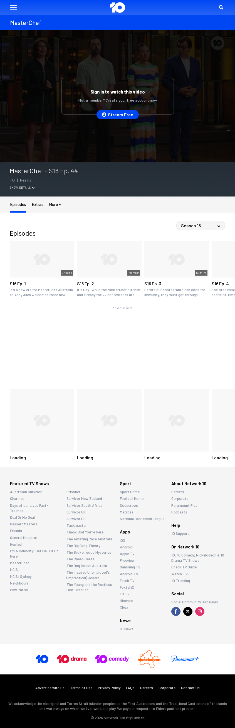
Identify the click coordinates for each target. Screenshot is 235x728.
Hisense (126, 600)
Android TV (129, 573)
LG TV (125, 593)
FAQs (130, 687)
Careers (177, 491)
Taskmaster (76, 525)
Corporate (179, 498)
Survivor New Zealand (84, 498)
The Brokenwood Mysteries (88, 552)
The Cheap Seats (80, 558)
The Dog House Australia (86, 565)
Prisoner (73, 491)
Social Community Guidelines (194, 601)
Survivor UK (76, 512)
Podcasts (179, 512)
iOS (122, 540)
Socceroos (129, 505)
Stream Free (117, 114)
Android (126, 547)
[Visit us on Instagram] (199, 611)
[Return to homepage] (117, 7)
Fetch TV (127, 580)
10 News (126, 628)
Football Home (132, 498)
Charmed (17, 498)
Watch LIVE (180, 573)
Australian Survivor (26, 491)
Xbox (124, 607)
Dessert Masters (23, 524)
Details (26, 187)
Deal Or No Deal (22, 517)
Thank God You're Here (84, 532)
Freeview (127, 560)
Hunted (16, 544)
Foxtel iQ (127, 587)
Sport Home (130, 491)
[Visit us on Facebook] (175, 611)
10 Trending (180, 580)
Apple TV (127, 553)
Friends (16, 530)
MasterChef (19, 562)
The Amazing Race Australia (89, 538)
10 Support (180, 533)
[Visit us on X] (187, 611)
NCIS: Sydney (20, 576)
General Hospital (23, 537)
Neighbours (19, 583)
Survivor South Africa (84, 505)
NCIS (14, 569)
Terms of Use (81, 687)
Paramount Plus (184, 505)
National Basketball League (142, 518)
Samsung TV (130, 567)
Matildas (126, 512)
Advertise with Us (50, 687)
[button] (13, 7)
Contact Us (190, 687)
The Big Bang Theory (83, 545)
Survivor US (76, 518)
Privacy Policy (109, 687)
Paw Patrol (19, 589)
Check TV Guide (184, 567)
